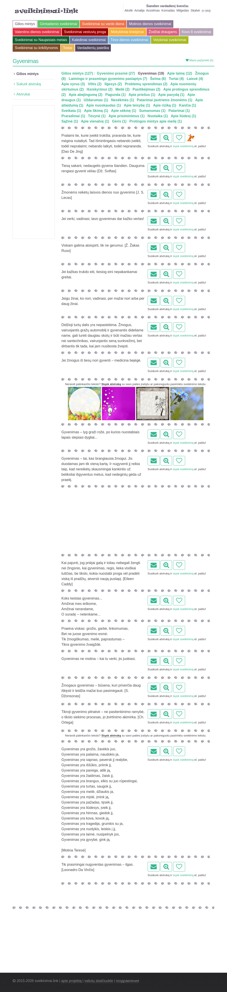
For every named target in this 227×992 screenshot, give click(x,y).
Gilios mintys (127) (77, 73)
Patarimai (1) (179, 111)
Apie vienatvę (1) (95, 121)
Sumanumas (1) (152, 111)
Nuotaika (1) (158, 116)
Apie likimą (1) (96, 111)
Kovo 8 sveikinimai (196, 32)
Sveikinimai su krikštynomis (36, 48)
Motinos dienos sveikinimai (150, 24)
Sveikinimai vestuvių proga (85, 32)
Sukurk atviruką (28, 84)
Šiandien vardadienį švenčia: (167, 6)
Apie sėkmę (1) (123, 111)
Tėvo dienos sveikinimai (129, 40)
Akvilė (129, 10)
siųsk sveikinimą (183, 146)
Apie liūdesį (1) (183, 116)
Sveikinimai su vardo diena (103, 24)
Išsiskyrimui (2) (100, 89)
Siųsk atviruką (111, 384)
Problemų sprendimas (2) (146, 84)
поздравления (127, 981)
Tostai (67, 48)
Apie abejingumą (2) (85, 95)
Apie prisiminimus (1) (127, 116)
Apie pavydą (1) (171, 95)
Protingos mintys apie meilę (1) (155, 121)
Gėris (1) (119, 121)
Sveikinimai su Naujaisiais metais (41, 40)
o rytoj (206, 10)
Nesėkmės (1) (122, 100)
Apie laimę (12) (179, 73)
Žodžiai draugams (163, 32)
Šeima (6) (158, 79)
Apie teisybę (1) (137, 105)
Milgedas (182, 10)
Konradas (168, 10)
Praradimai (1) (73, 116)
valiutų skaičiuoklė (98, 981)
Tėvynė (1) (97, 116)
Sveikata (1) (71, 111)
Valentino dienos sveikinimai (37, 32)
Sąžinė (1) (69, 121)
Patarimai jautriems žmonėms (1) (164, 100)
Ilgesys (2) (113, 84)
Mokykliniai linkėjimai (127, 32)
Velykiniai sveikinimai (169, 40)
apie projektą (71, 981)
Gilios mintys (25, 24)
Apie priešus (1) (142, 95)
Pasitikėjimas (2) (146, 89)
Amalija (139, 10)
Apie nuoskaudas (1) (103, 105)
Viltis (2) (95, 84)
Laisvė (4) (195, 79)
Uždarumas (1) (96, 100)
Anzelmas (153, 10)
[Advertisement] (34, 172)
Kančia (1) (187, 105)
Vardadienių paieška (93, 48)
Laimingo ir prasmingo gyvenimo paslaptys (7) (108, 79)
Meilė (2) (122, 89)
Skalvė (195, 10)
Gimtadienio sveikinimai (58, 24)
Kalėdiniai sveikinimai (89, 40)
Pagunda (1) (115, 95)
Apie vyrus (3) (73, 84)
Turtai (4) (176, 79)
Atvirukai (23, 94)
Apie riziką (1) (164, 105)
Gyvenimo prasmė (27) (116, 73)
